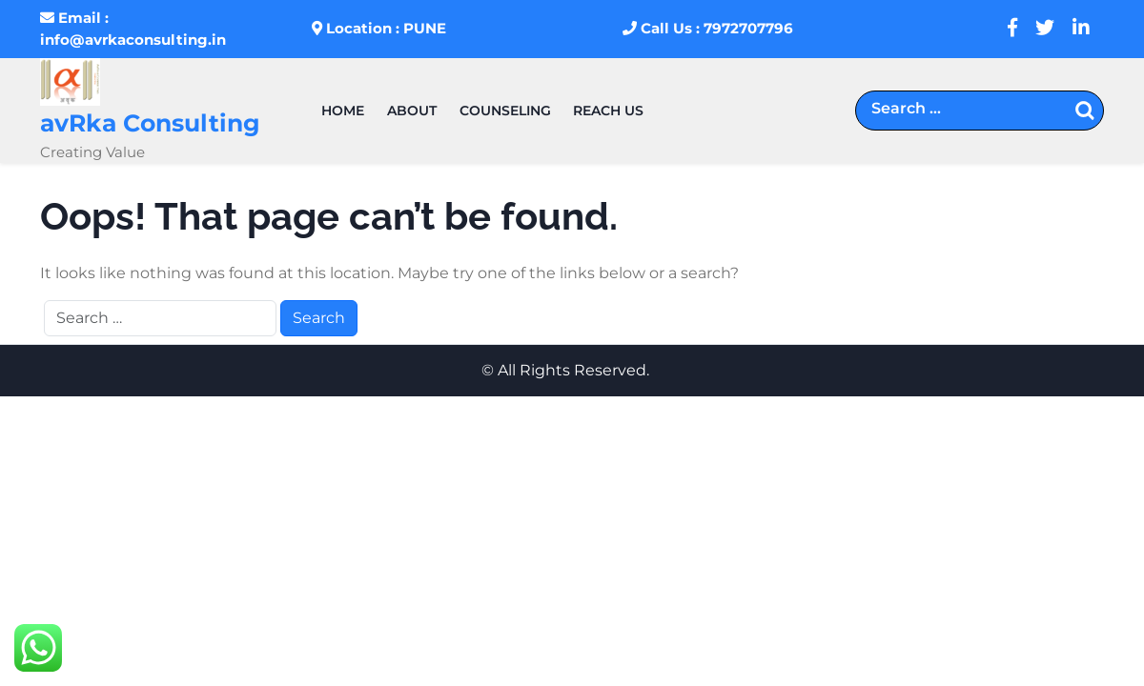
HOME (342, 110)
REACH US (608, 110)
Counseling (505, 110)
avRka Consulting (150, 123)
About (412, 110)
